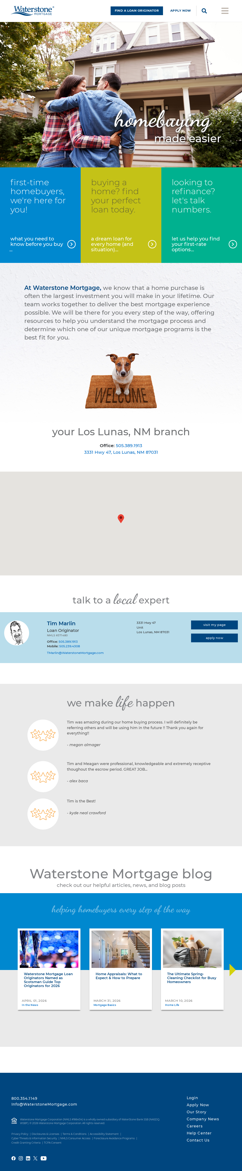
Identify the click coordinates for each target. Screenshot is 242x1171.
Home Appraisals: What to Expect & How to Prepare (119, 981)
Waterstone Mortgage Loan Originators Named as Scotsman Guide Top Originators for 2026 (48, 985)
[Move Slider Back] (9, 975)
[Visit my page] (214, 630)
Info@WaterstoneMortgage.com (44, 1104)
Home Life (172, 1010)
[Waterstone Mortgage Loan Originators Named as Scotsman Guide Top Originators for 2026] (49, 954)
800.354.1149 (24, 1098)
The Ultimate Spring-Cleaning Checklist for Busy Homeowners (191, 983)
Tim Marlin (61, 628)
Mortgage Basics (105, 1010)
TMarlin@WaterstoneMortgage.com (75, 658)
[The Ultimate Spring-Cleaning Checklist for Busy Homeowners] (192, 954)
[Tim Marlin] (16, 638)
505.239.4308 (69, 651)
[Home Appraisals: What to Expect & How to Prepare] (120, 954)
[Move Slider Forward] (232, 975)
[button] (121, 523)
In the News (30, 1010)
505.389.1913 (129, 450)
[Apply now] (214, 643)
